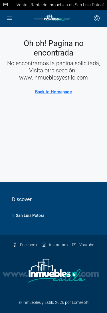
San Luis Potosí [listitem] (28, 215)
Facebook (25, 245)
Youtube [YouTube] (83, 245)
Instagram (55, 245)
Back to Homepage (53, 91)
